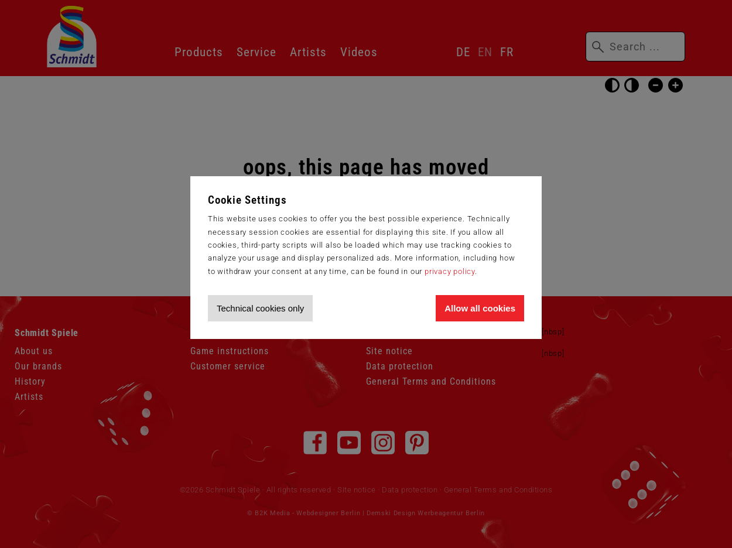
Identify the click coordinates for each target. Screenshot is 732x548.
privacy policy (450, 271)
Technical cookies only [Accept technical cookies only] (260, 308)
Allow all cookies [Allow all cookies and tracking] (479, 308)
